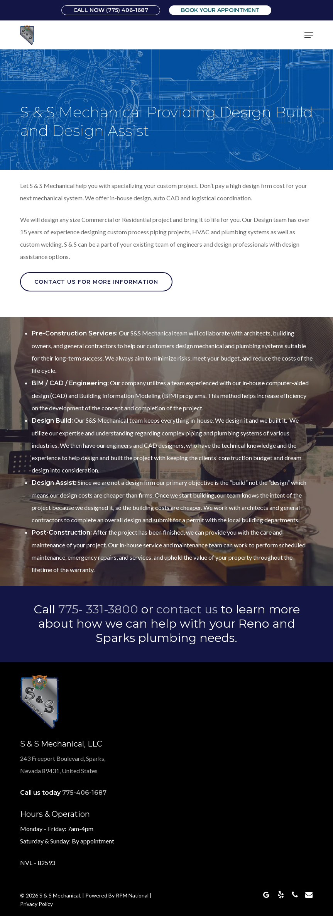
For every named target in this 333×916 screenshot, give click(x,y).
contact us (187, 609)
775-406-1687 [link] (84, 792)
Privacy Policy (36, 904)
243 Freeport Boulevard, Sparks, (62, 758)
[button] (308, 35)
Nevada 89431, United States (59, 770)
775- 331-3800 (98, 609)
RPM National (132, 895)
